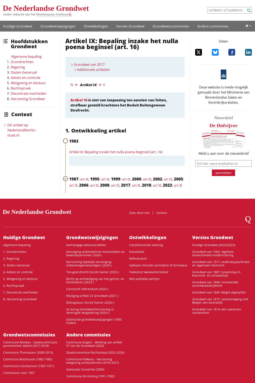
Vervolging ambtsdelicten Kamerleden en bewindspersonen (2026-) (95, 253)
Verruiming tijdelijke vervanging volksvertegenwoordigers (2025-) (89, 263)
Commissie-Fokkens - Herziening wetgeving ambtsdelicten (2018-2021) (92, 361)
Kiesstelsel (136, 252)
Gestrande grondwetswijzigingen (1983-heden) (94, 321)
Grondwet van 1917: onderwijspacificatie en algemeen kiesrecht (221, 263)
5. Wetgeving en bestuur (20, 279)
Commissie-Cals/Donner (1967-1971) (28, 366)
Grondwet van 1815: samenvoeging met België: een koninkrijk (220, 300)
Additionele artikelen (93, 69)
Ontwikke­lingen (96, 26)
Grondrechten (22, 61)
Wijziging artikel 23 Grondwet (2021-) (92, 296)
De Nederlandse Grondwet (46, 8)
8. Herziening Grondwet (20, 299)
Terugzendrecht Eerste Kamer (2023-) (92, 272)
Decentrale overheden (29, 93)
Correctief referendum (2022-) (87, 289)
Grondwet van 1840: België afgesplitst (219, 292)
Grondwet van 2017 (89, 64)
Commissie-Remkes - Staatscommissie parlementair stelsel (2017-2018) (30, 344)
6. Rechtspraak (13, 286)
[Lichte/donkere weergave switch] (248, 26)
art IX (84, 179)
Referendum (138, 258)
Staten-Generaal (24, 72)
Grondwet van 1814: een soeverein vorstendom (216, 311)
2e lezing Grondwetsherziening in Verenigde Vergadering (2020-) (90, 311)
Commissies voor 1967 (19, 373)
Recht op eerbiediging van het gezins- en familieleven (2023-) (95, 280)
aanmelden (223, 173)
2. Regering (11, 258)
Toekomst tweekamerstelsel (148, 272)
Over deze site (139, 213)
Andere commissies (213, 26)
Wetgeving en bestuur (28, 83)
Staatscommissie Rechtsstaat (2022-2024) (95, 352)
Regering (18, 67)
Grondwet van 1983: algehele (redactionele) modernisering (212, 253)
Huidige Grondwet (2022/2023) (213, 245)
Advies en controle (25, 77)
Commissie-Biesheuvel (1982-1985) (27, 359)
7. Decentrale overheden (20, 292)
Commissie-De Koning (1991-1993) (90, 376)
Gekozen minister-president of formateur (158, 265)
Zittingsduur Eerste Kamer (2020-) (90, 302)
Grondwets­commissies (171, 26)
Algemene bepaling (26, 56)
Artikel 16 (78, 100)
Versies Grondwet (130, 26)
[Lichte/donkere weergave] (248, 26)
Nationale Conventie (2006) (85, 369)
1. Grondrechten (14, 252)
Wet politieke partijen (144, 279)
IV (71, 85)
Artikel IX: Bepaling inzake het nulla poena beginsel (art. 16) (115, 152)
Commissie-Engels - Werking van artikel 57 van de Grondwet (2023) (94, 344)
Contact (161, 213)
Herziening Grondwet (28, 98)
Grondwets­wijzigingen (58, 26)
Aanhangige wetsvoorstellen (86, 245)
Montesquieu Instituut (52, 14)
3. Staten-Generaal (16, 265)
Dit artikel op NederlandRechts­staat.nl (21, 130)
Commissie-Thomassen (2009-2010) (28, 352)
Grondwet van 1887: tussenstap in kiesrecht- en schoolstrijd (216, 273)
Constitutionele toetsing (146, 245)
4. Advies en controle (18, 272)
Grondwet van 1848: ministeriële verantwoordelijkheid (215, 284)
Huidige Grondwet (17, 26)
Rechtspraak (21, 88)
